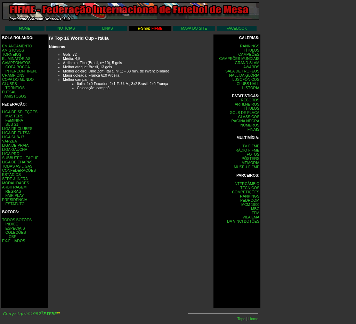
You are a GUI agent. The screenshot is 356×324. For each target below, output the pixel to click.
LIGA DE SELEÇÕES (20, 112)
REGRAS (13, 191)
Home (253, 319)
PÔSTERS (250, 158)
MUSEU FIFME (246, 167)
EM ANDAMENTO (17, 46)
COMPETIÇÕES (245, 192)
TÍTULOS (251, 50)
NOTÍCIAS (66, 28)
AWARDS (251, 67)
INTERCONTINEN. (21, 71)
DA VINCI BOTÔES (243, 221)
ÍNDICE (11, 224)
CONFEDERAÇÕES (19, 170)
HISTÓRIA (250, 88)
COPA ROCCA (17, 67)
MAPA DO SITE (194, 28)
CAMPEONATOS (16, 63)
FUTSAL (9, 92)
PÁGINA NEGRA (245, 121)
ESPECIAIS (15, 228)
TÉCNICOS (249, 188)
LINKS (107, 28)
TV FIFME (250, 146)
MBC (255, 209)
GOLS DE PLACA (244, 112)
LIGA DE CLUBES (17, 128)
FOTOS (252, 154)
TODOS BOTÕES (17, 220)
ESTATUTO (14, 204)
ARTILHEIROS (247, 104)
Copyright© (30, 314)
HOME (24, 28)
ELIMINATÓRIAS (16, 58)
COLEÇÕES (15, 232)
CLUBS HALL (248, 84)
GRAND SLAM (247, 63)
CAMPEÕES (248, 54)
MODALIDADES (15, 183)
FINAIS (253, 129)
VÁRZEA (9, 141)
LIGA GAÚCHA (14, 149)
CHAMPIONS (13, 75)
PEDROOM (249, 200)
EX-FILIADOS (13, 241)
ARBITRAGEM (14, 187)
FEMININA (14, 120)
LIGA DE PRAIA (15, 145)
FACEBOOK (237, 28)
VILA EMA (250, 217)
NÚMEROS (250, 125)
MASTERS (14, 116)
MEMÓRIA (250, 163)
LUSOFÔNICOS (245, 79)
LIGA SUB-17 (13, 137)
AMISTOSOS (13, 50)
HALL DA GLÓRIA (244, 75)
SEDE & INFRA (15, 179)
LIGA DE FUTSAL (17, 133)
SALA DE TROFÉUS (242, 71)
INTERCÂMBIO (246, 184)
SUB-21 (11, 124)
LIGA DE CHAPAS (17, 162)
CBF (12, 236)
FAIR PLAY (14, 195)
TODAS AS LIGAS (17, 166)
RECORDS (250, 100)
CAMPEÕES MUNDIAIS (239, 58)
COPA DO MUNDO (18, 79)
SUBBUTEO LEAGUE (20, 158)
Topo (241, 319)
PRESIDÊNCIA (14, 200)
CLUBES (9, 84)
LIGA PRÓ (10, 154)
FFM (255, 213)
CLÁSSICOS (248, 117)
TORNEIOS (11, 54)
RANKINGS (249, 46)
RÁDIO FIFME (247, 150)
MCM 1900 (250, 204)
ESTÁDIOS (11, 174)
